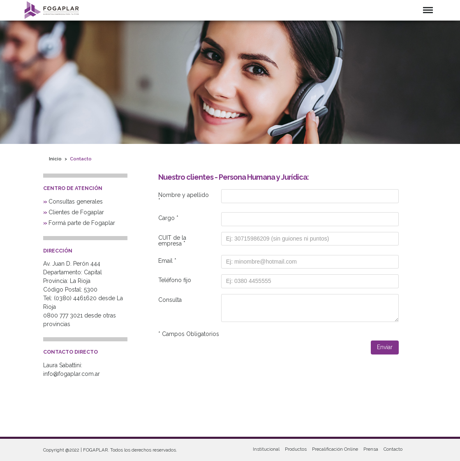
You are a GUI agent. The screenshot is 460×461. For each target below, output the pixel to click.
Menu (428, 10)
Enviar (385, 347)
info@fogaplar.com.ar (71, 374)
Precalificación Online (335, 449)
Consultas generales (76, 201)
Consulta (170, 300)
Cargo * (168, 218)
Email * (167, 260)
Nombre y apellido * (183, 198)
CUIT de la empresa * (172, 240)
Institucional (266, 449)
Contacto (393, 449)
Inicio (55, 159)
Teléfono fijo (174, 280)
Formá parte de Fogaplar (82, 223)
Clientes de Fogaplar (76, 212)
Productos (296, 449)
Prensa (370, 449)
